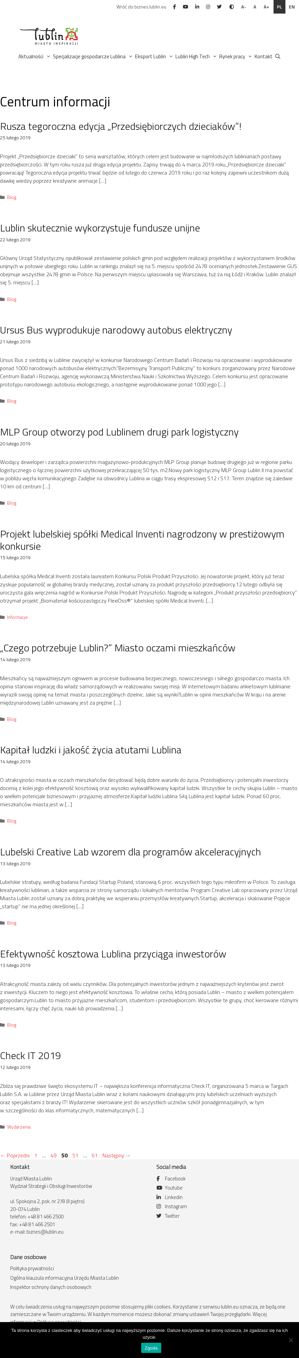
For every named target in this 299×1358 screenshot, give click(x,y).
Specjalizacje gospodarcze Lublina (93, 56)
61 (95, 1155)
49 (54, 1155)
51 (76, 1155)
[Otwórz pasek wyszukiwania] (278, 56)
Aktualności (35, 56)
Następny (116, 1155)
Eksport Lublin (154, 56)
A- (243, 6)
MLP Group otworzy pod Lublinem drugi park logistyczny (119, 432)
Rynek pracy (236, 56)
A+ (266, 6)
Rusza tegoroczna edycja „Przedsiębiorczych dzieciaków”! (120, 126)
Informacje (17, 617)
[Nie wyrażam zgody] (290, 1340)
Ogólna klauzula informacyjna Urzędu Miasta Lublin (64, 1278)
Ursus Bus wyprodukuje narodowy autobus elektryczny (116, 330)
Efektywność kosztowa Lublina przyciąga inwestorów (113, 953)
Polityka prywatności (32, 1268)
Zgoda (151, 1348)
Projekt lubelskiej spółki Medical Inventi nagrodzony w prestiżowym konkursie (142, 540)
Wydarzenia (19, 1126)
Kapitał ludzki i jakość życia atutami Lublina (91, 749)
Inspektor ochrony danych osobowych (50, 1287)
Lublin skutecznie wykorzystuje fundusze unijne (100, 228)
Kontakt (264, 56)
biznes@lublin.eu (44, 1232)
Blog (11, 197)
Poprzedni (15, 1155)
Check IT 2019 (30, 1055)
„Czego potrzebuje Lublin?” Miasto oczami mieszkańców (118, 647)
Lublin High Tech (196, 56)
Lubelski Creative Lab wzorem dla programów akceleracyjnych (130, 851)
